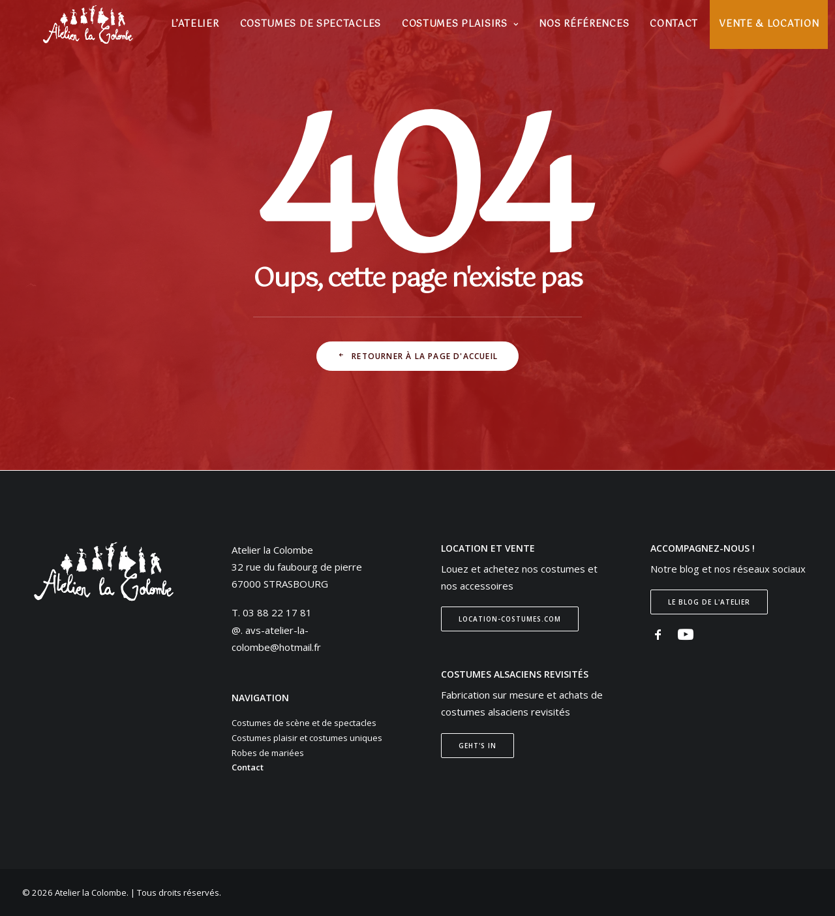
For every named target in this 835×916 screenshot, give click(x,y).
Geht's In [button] (477, 745)
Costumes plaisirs (459, 26)
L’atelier (194, 26)
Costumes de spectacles (309, 26)
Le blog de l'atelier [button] (709, 602)
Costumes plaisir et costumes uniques (307, 738)
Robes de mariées (268, 753)
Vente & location (768, 26)
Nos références (583, 26)
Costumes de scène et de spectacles (304, 723)
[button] (658, 637)
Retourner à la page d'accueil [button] (417, 356)
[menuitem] (194, 26)
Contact (673, 26)
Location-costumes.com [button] (510, 619)
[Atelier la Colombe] (84, 26)
